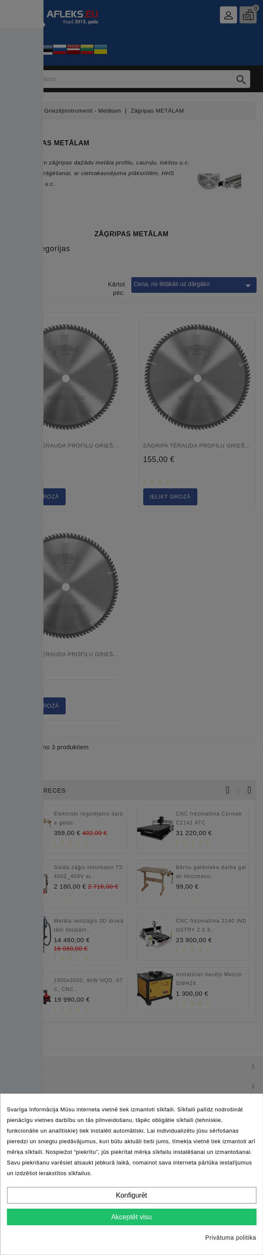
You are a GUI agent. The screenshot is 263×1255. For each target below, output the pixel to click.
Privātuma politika (231, 1237)
